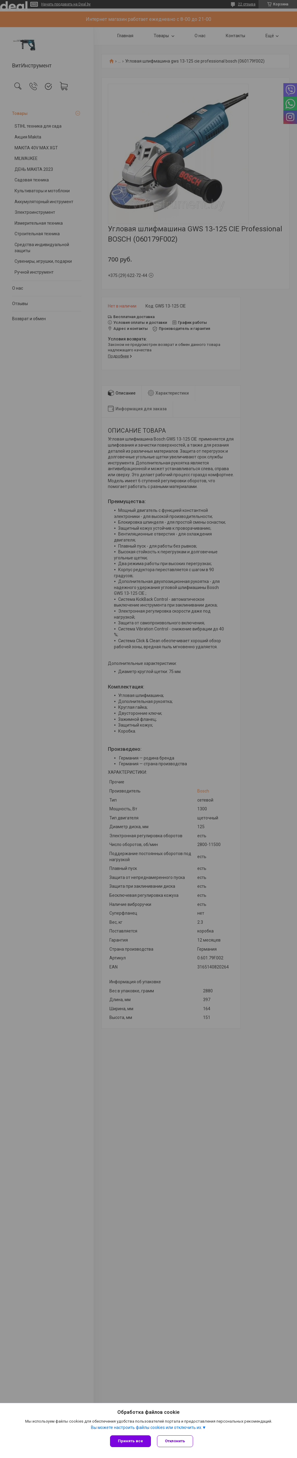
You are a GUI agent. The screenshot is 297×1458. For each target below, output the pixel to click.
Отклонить (175, 1441)
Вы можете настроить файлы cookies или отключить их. (146, 1427)
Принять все (130, 1441)
